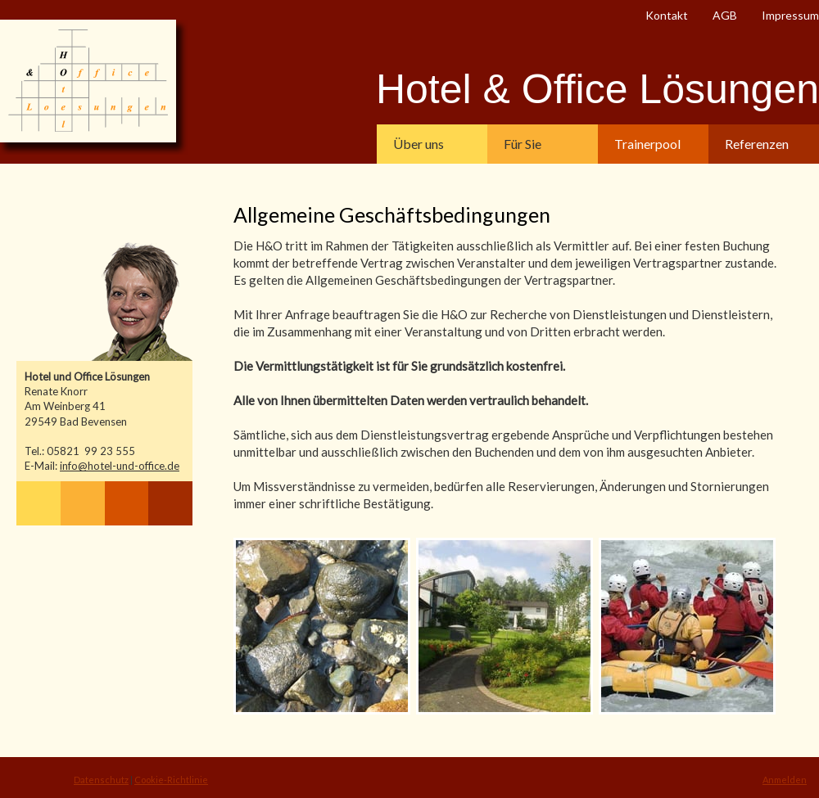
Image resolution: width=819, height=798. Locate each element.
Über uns (418, 143)
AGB (725, 15)
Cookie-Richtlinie (171, 779)
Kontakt (666, 15)
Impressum (790, 15)
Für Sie (522, 143)
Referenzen (757, 143)
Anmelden (784, 779)
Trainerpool (647, 143)
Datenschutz (101, 779)
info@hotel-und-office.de (119, 465)
